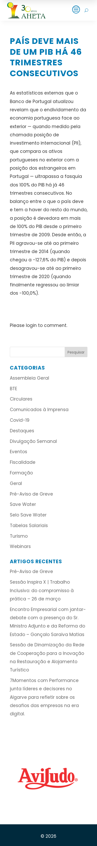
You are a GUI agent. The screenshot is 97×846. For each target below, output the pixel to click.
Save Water (23, 504)
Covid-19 (19, 420)
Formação (21, 473)
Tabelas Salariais (29, 525)
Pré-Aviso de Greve (31, 494)
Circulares (21, 399)
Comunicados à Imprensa (39, 409)
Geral (16, 483)
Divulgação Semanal (33, 441)
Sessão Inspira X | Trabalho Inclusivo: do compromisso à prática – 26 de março (42, 590)
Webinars (20, 546)
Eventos (18, 452)
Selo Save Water (28, 515)
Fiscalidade (22, 462)
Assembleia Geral (29, 378)
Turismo (19, 536)
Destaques (22, 431)
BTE (13, 389)
